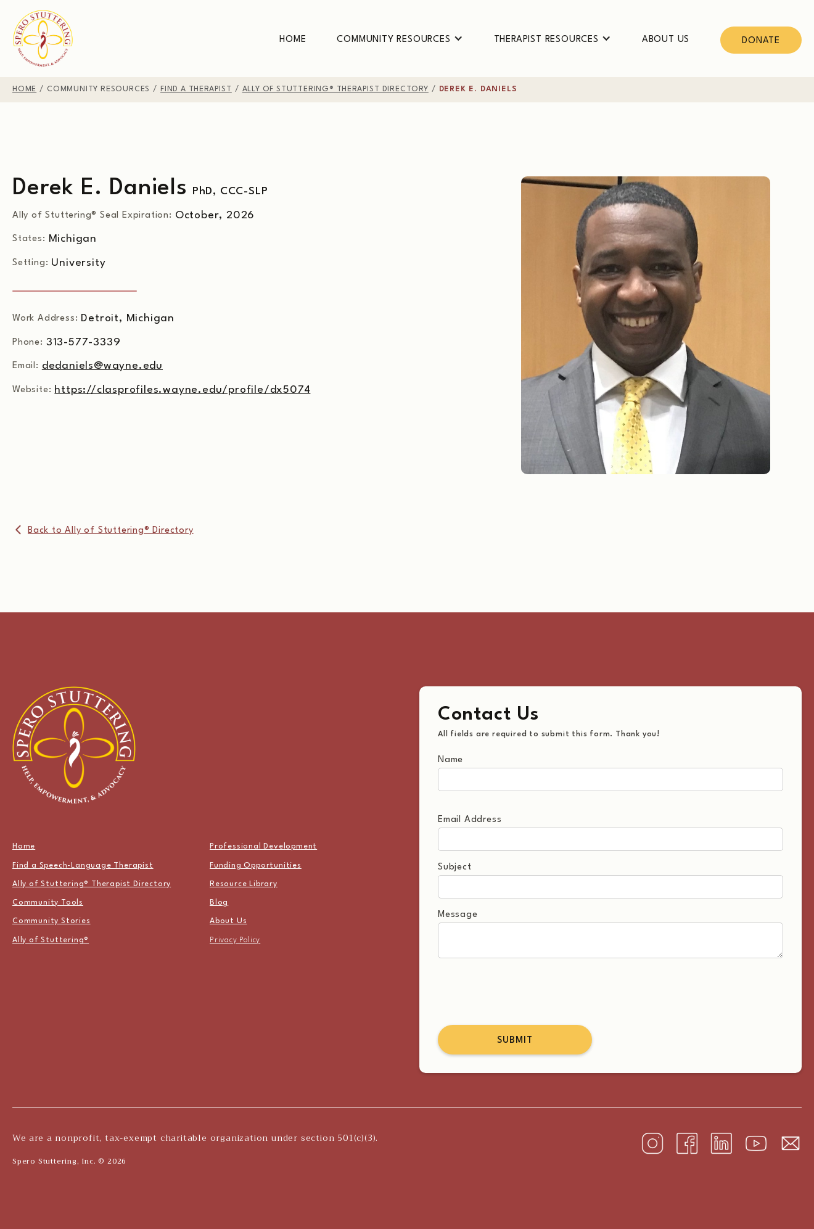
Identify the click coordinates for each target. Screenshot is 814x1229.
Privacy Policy (235, 940)
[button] (399, 40)
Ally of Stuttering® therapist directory (335, 89)
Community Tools (47, 902)
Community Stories (51, 921)
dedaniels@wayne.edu (102, 366)
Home (292, 39)
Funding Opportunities (256, 865)
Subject (455, 867)
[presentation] (531, 992)
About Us (665, 39)
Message (458, 914)
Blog (219, 902)
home (24, 89)
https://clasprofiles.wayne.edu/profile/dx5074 (182, 390)
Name (450, 760)
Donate (761, 41)
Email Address (469, 819)
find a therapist (196, 89)
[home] (43, 38)
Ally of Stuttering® (50, 940)
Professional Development (263, 846)
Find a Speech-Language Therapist (83, 865)
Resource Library (244, 884)
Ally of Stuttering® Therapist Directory (91, 884)
